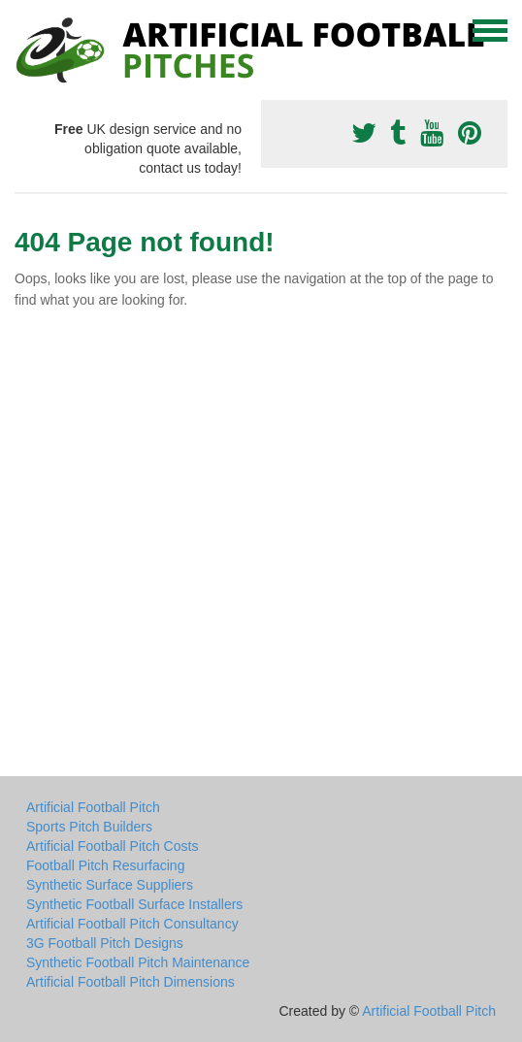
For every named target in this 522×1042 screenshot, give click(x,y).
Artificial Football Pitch (93, 807)
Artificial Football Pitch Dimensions (130, 982)
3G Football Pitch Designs (104, 943)
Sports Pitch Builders (89, 826)
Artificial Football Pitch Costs (112, 846)
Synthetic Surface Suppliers (109, 885)
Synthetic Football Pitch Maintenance (137, 962)
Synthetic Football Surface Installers (134, 904)
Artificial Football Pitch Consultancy (132, 923)
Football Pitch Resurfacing (105, 865)
